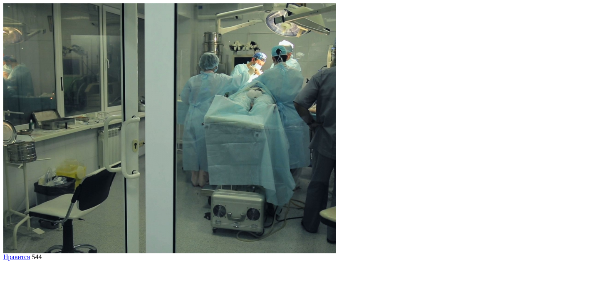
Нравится (16, 256)
